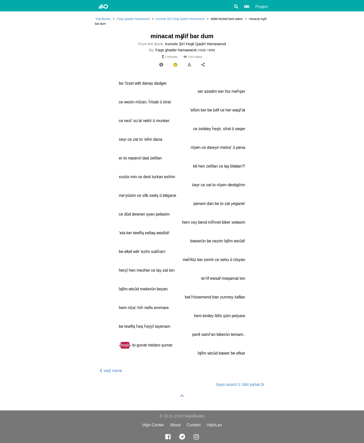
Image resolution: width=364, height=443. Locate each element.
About (175, 425)
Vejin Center (153, 425)
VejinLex (214, 425)
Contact (193, 425)
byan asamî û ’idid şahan (240, 384)
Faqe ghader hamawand (133, 18)
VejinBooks (103, 18)
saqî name (111, 370)
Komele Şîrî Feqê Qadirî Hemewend (180, 18)
